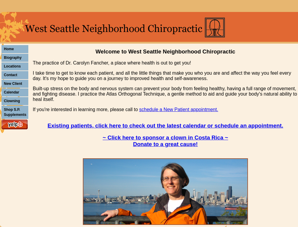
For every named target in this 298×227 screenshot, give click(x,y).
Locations (12, 66)
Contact (10, 75)
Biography (12, 58)
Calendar (11, 92)
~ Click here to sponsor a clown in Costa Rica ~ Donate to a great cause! (165, 140)
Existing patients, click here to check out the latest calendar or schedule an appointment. (165, 125)
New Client (13, 84)
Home (9, 49)
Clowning (12, 101)
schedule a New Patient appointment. (178, 109)
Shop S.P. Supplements (15, 112)
